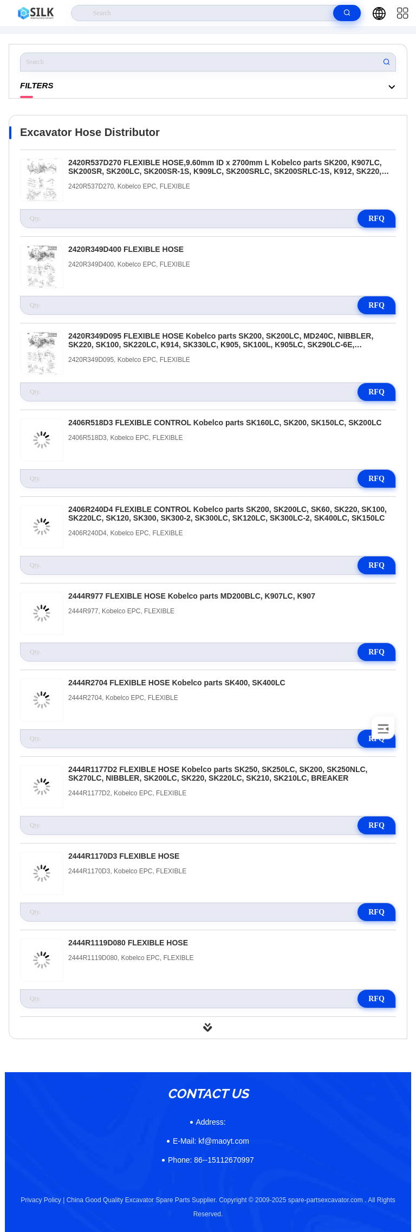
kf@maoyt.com (211, 1141)
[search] (347, 13)
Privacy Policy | (42, 1200)
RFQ (376, 219)
